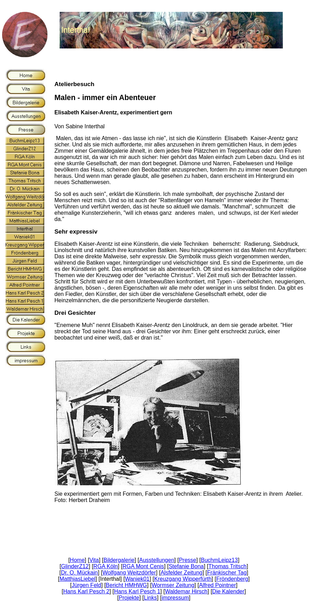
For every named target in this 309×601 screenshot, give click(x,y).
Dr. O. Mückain (79, 573)
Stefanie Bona (186, 566)
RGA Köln (105, 566)
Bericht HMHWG (126, 585)
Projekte (129, 598)
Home (77, 560)
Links (150, 598)
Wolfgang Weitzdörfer (129, 573)
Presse (187, 560)
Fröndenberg (232, 579)
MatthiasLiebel (77, 579)
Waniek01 (137, 579)
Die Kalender (228, 591)
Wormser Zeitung (173, 585)
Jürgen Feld (86, 585)
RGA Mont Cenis (143, 566)
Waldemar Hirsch (186, 591)
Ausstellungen (156, 560)
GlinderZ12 (75, 566)
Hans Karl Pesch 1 (137, 591)
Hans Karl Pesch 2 (86, 591)
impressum (175, 598)
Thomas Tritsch (228, 566)
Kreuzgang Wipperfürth (183, 579)
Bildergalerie (119, 560)
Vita (94, 560)
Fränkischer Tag (227, 573)
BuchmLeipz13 (219, 560)
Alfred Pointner (217, 585)
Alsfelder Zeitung (181, 573)
